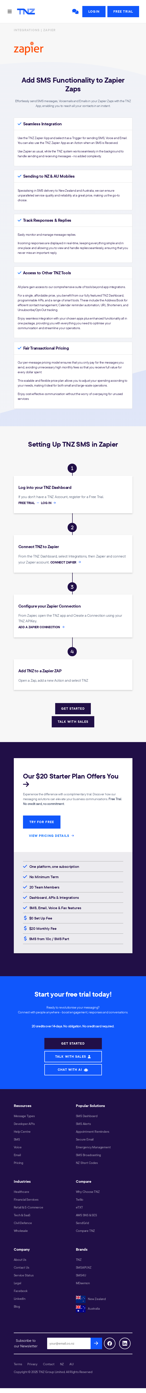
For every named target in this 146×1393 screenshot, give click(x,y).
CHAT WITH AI (73, 1070)
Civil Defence (23, 1223)
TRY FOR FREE (41, 822)
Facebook (21, 1291)
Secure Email (85, 1139)
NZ (62, 1364)
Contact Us (21, 1267)
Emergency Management (93, 1147)
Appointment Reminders (92, 1132)
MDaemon (83, 1283)
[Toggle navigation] (10, 11)
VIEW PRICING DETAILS (52, 835)
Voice (18, 1147)
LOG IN (49, 503)
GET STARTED (73, 708)
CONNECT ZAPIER (66, 562)
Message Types (24, 1116)
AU (71, 1364)
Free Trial (123, 11)
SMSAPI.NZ (84, 1267)
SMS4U (81, 1275)
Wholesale (21, 1231)
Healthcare (21, 1192)
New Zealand (91, 1299)
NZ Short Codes (87, 1163)
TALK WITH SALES (73, 722)
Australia (88, 1308)
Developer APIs (24, 1124)
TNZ (79, 1260)
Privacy (32, 1364)
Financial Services (26, 1199)
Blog (17, 1306)
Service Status (24, 1275)
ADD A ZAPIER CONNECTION (42, 627)
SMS (17, 1139)
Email (17, 1155)
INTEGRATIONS (27, 30)
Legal (17, 1283)
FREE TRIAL (29, 503)
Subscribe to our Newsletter (25, 1343)
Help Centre (22, 1132)
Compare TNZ (85, 1231)
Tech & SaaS (22, 1215)
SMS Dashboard (86, 1116)
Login (94, 11)
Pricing (18, 1163)
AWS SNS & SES (86, 1215)
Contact (48, 1364)
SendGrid (82, 1223)
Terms (18, 1364)
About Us (20, 1260)
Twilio (79, 1199)
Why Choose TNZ (88, 1192)
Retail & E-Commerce (28, 1207)
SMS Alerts (83, 1124)
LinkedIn (20, 1299)
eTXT (79, 1207)
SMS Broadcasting (88, 1155)
